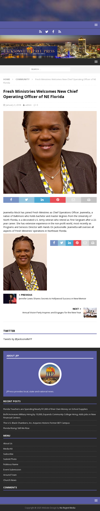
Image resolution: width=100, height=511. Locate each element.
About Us (7, 443)
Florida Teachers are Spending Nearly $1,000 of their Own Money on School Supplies (45, 409)
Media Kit (7, 448)
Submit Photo (10, 459)
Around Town (10, 474)
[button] (95, 24)
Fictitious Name (10, 464)
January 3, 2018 (13, 104)
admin (28, 104)
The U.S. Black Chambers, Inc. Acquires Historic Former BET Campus (36, 422)
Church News (9, 480)
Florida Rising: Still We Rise (16, 428)
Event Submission (12, 469)
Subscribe (8, 453)
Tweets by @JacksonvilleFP (17, 339)
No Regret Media (67, 507)
